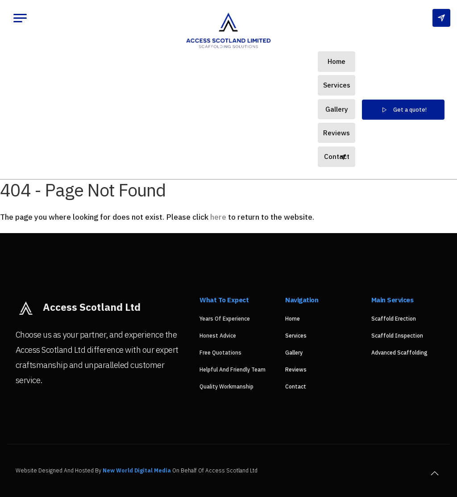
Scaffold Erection (393, 318)
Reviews (336, 132)
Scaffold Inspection (397, 335)
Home (336, 61)
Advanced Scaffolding (399, 352)
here (218, 217)
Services (336, 84)
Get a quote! (403, 109)
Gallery (336, 108)
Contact (336, 156)
